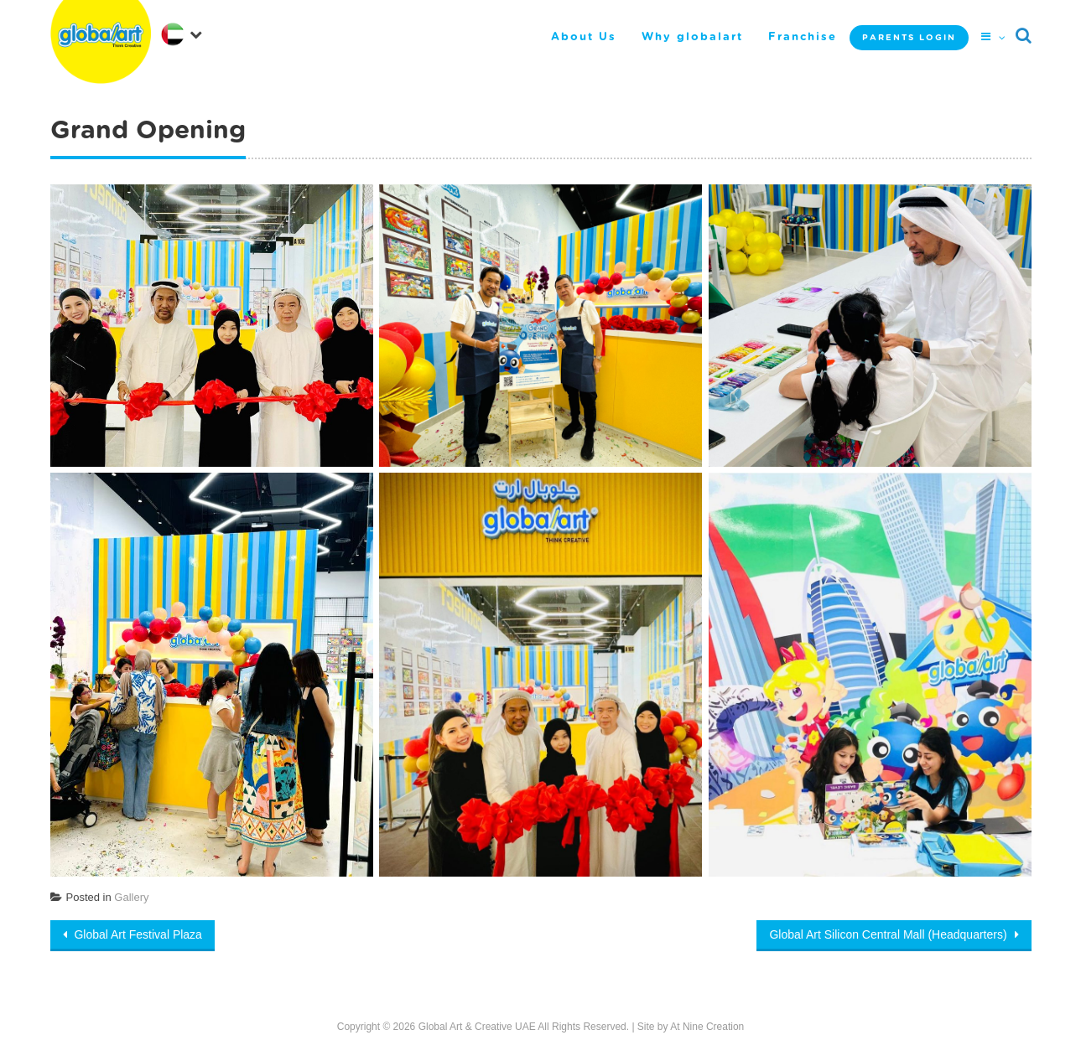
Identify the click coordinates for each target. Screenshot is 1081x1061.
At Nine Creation (707, 1027)
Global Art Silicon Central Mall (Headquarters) (889, 934)
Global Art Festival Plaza (136, 934)
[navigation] (180, 33)
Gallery (131, 897)
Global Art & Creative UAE (477, 1027)
